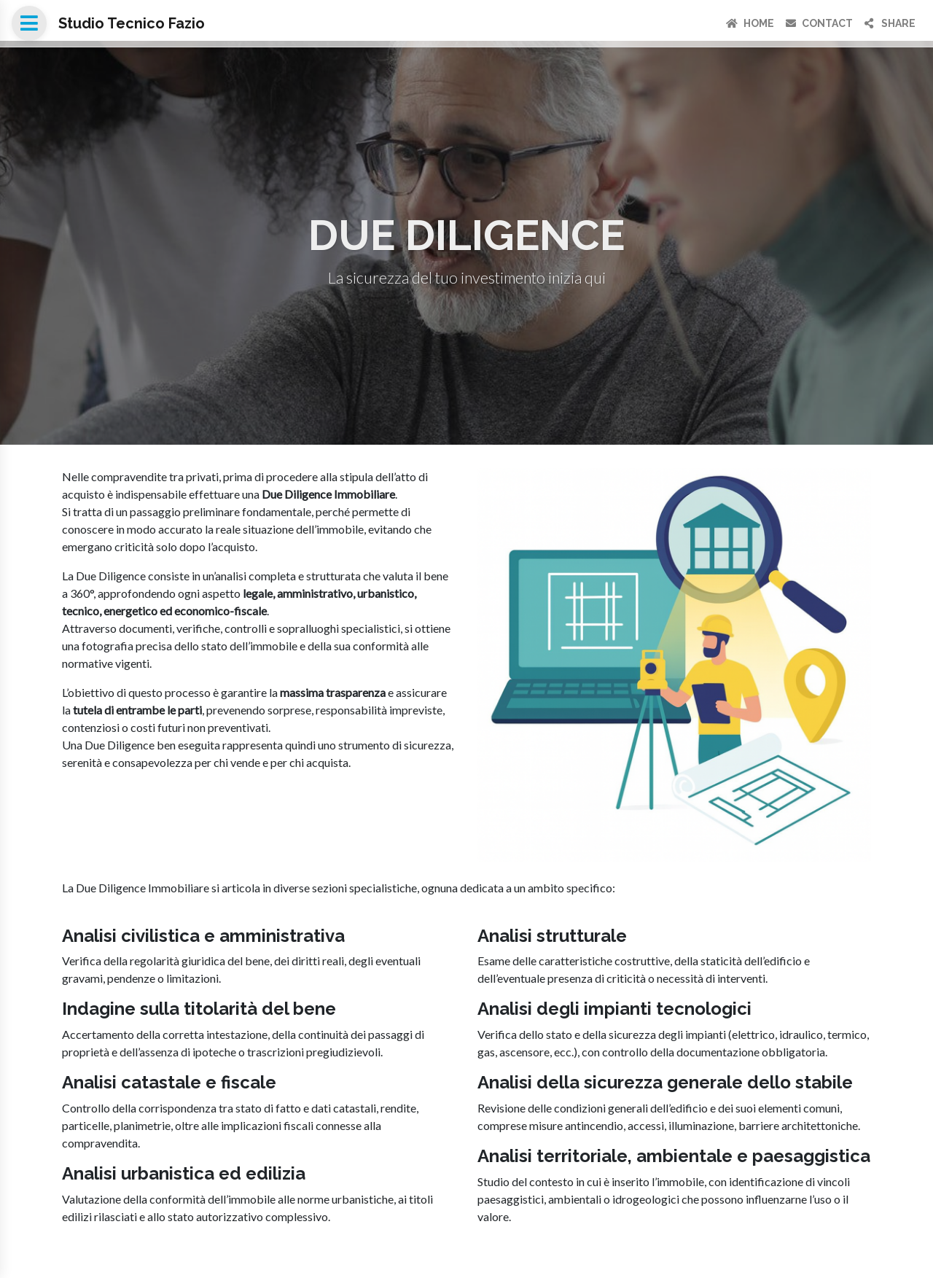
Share (890, 23)
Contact (819, 23)
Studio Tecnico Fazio (131, 23)
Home (750, 23)
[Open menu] (29, 23)
